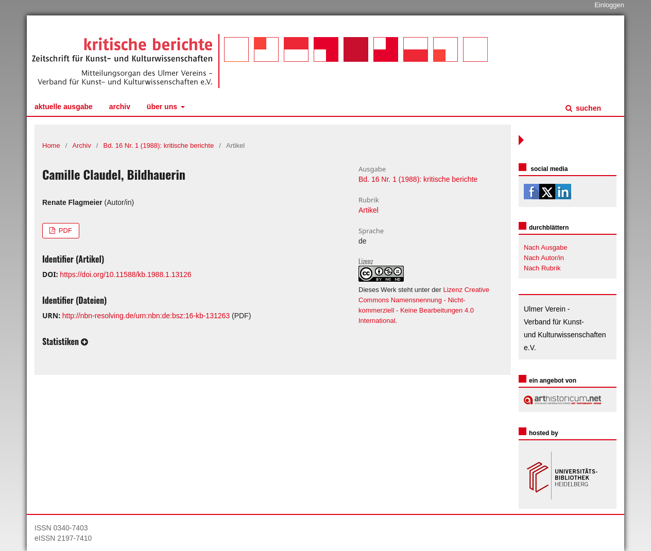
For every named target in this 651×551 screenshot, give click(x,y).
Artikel (368, 210)
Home (51, 145)
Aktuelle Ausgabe (64, 106)
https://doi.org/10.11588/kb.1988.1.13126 (125, 274)
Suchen (587, 108)
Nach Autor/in (544, 258)
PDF (64, 230)
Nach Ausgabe (546, 247)
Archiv (119, 106)
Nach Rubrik (542, 268)
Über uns (163, 106)
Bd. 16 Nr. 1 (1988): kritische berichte (159, 145)
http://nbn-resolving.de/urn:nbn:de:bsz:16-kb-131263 (146, 316)
